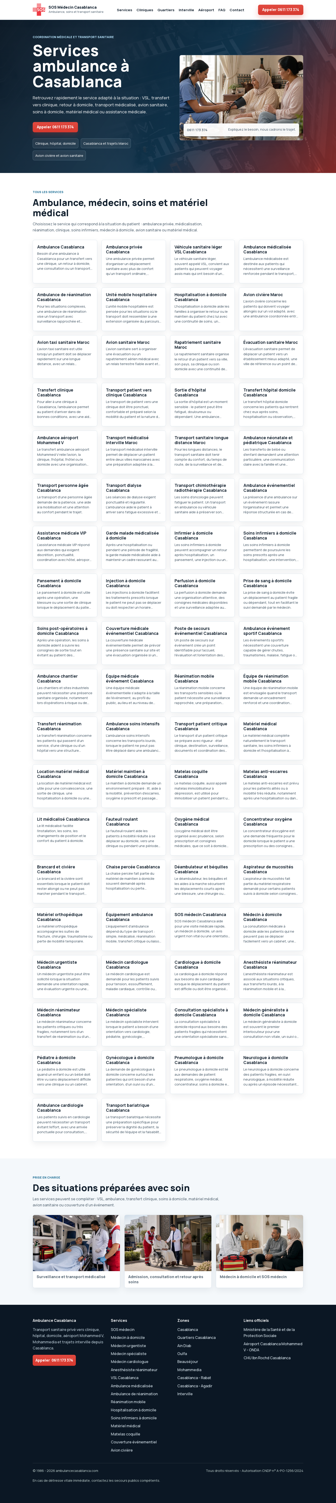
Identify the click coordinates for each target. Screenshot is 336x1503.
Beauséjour (187, 1361)
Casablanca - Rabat (194, 1377)
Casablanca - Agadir (194, 1385)
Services (124, 9)
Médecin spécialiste (129, 1353)
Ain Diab (184, 1345)
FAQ (221, 9)
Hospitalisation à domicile (133, 1410)
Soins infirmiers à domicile (134, 1417)
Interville (186, 9)
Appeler (280, 9)
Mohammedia (189, 1369)
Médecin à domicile (128, 1337)
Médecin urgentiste (128, 1345)
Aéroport (206, 9)
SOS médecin (122, 1329)
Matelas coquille (125, 1434)
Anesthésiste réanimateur (134, 1369)
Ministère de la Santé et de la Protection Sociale (269, 1332)
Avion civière (122, 1450)
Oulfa (182, 1353)
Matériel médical (125, 1425)
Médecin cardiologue (129, 1361)
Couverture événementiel (134, 1442)
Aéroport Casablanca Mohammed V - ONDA (273, 1346)
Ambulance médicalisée (132, 1385)
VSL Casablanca (124, 1377)
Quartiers (166, 9)
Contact (237, 9)
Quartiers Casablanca (196, 1337)
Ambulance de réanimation (134, 1393)
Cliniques (144, 9)
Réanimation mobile (128, 1401)
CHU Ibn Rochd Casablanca (267, 1357)
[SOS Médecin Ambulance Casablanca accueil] (68, 10)
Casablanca (187, 1329)
